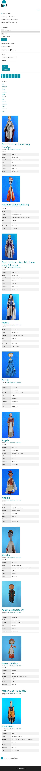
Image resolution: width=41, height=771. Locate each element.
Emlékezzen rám (5, 36)
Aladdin (6, 497)
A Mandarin (8, 726)
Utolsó (16, 758)
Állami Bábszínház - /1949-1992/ (9, 19)
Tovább (12, 758)
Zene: (3, 106)
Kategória (4, 86)
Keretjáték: (4, 104)
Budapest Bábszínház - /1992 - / (9, 22)
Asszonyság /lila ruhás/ (14, 690)
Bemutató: (4, 109)
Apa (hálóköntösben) (13, 609)
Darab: (3, 94)
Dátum (3, 89)
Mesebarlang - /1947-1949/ (8, 16)
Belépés (4, 39)
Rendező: (4, 92)
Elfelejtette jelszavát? (6, 46)
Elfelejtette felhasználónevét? (7, 43)
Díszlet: (4, 101)
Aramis (5, 322)
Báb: (3, 99)
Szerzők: (4, 97)
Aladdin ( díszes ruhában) (15, 204)
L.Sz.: (3, 111)
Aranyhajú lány (10, 663)
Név (3, 84)
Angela (5, 380)
